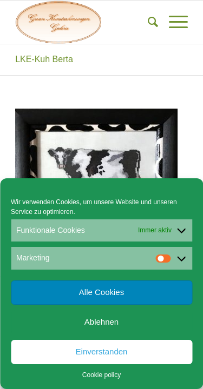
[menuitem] (147, 22)
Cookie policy (101, 375)
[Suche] (147, 22)
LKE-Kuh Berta (44, 59)
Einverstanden (102, 351)
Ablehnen (101, 321)
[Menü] (173, 22)
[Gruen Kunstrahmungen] (84, 22)
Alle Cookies (101, 292)
